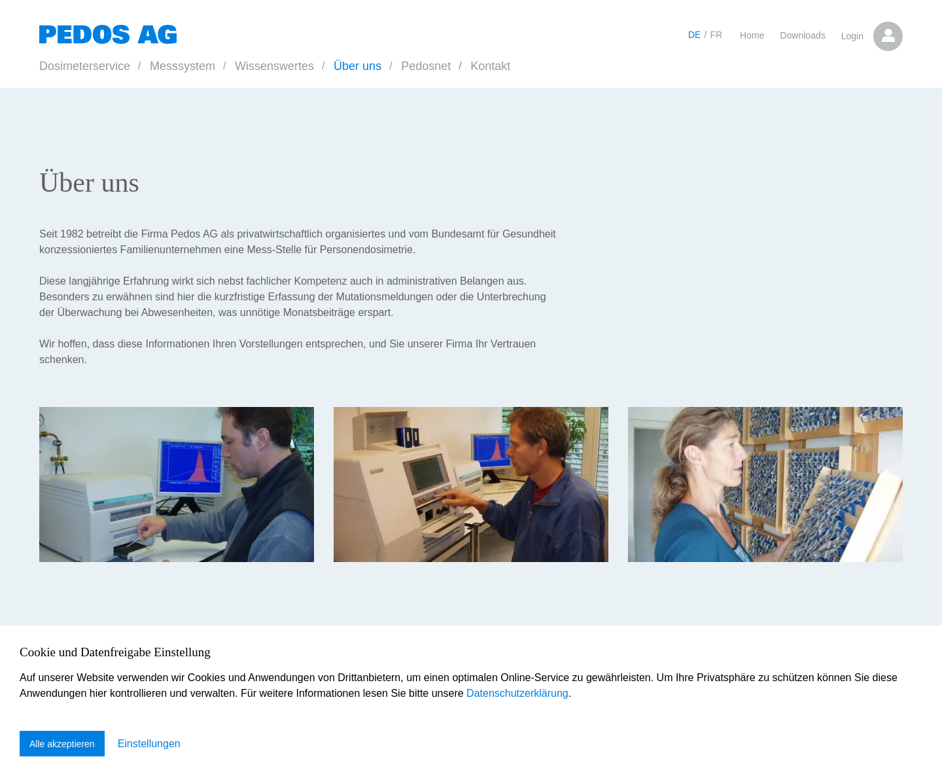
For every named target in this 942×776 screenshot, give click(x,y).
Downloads (802, 35)
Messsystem (182, 66)
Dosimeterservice (84, 66)
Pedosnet (426, 66)
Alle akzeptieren (62, 744)
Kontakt (490, 66)
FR (716, 34)
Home (752, 35)
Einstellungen (149, 743)
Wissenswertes (274, 66)
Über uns (357, 66)
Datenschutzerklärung (517, 693)
